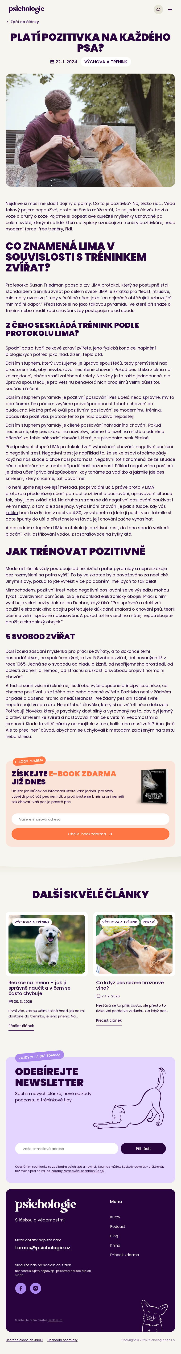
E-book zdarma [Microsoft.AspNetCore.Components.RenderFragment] (124, 1255)
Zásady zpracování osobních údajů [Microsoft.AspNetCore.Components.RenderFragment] (77, 1171)
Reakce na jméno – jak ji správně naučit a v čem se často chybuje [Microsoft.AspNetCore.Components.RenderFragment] (39, 988)
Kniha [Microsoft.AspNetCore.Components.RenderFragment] (115, 1245)
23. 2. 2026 (108, 996)
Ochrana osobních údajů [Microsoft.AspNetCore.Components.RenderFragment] (24, 1340)
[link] (26, 9)
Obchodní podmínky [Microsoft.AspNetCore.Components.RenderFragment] (62, 1340)
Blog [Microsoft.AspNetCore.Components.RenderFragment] (114, 1236)
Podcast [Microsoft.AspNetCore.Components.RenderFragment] (117, 1226)
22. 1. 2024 (63, 62)
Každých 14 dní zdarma (39, 1056)
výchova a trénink (105, 62)
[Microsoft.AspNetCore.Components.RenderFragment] (158, 9)
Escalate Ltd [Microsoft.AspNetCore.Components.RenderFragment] (55, 1320)
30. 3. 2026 (20, 1001)
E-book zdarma (29, 761)
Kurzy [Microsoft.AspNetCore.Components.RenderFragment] (115, 1217)
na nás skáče (30, 459)
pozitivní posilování (87, 397)
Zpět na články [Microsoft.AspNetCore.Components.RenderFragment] (22, 22)
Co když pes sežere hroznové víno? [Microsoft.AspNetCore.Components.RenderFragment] (130, 985)
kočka (12, 513)
